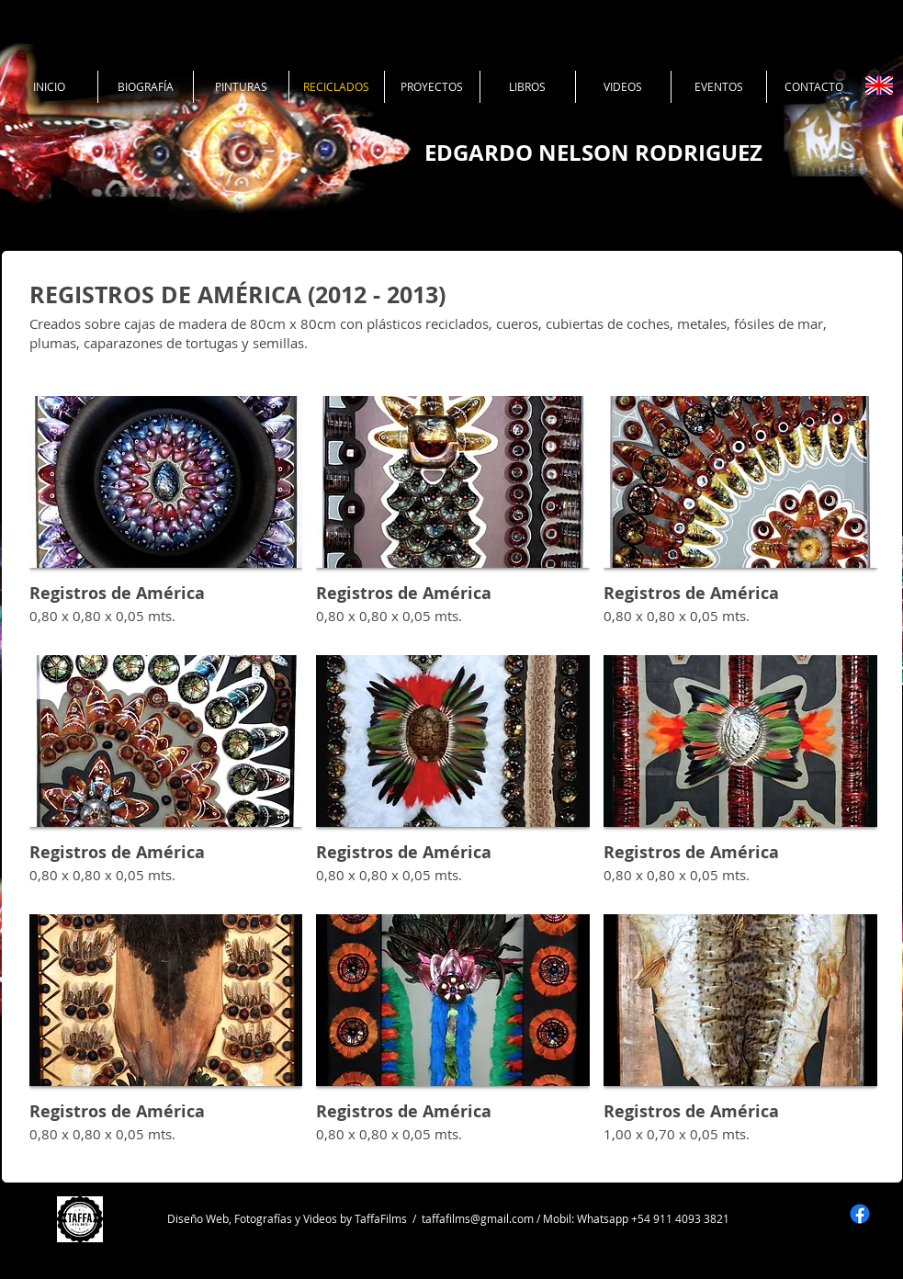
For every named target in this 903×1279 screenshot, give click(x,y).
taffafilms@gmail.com (478, 1218)
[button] (166, 518)
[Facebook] (860, 1214)
